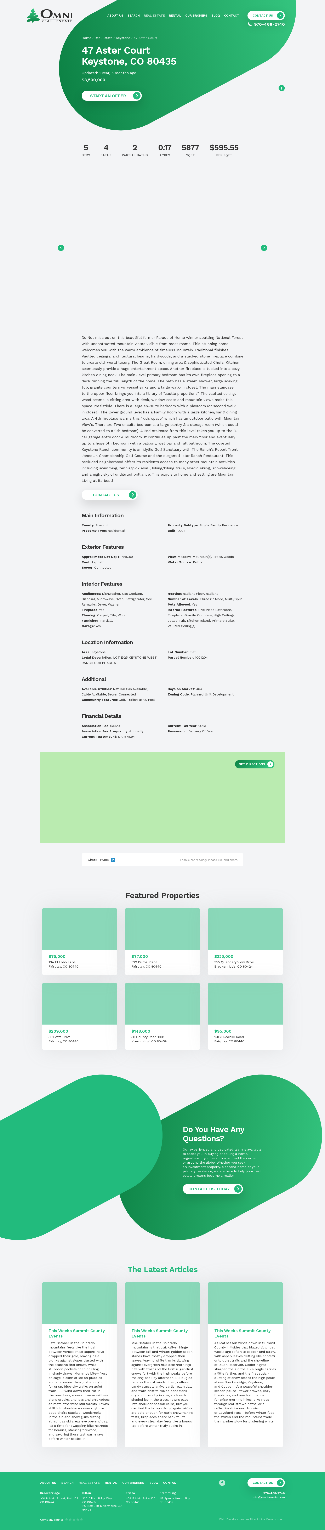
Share (92, 860)
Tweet (104, 860)
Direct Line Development (267, 1519)
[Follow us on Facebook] (282, 88)
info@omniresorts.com (269, 1497)
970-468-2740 (274, 1493)
